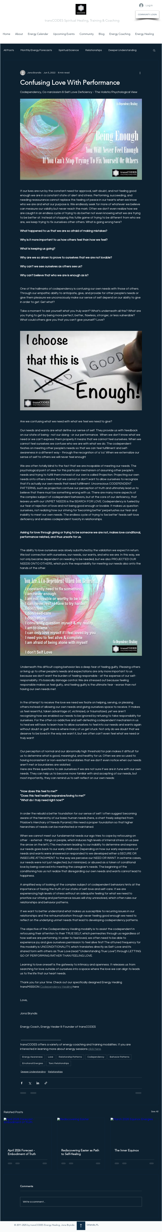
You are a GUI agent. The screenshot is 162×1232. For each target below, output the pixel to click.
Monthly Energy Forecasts (36, 50)
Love (50, 1057)
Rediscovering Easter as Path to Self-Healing (80, 1152)
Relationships (93, 50)
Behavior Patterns (119, 1057)
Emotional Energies (32, 1063)
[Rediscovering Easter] (81, 1131)
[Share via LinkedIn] (37, 1083)
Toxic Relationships (59, 1063)
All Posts (9, 50)
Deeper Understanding (122, 50)
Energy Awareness (32, 1057)
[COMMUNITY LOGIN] (147, 14)
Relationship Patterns (70, 1057)
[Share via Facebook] (21, 1083)
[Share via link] (45, 1083)
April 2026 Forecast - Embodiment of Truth (22, 1152)
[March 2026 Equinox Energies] (134, 1131)
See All (154, 1111)
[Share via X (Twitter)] (29, 1083)
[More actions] (140, 73)
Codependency (95, 1057)
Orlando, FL (93, 1225)
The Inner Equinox (127, 1150)
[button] (154, 50)
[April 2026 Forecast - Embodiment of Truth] (27, 1131)
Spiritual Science (69, 50)
